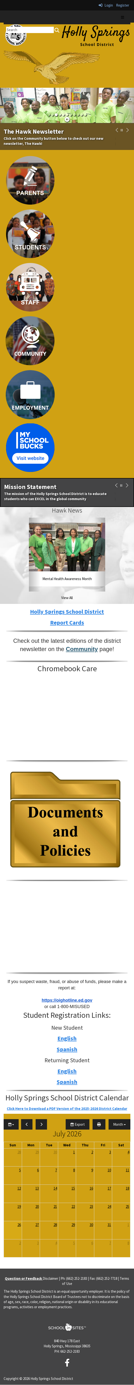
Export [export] (77, 1124)
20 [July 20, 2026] (37, 1206)
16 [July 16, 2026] (91, 1188)
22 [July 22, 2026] (73, 1206)
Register (122, 5)
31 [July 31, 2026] (109, 1224)
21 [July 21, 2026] (55, 1206)
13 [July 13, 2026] (37, 1188)
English (67, 1038)
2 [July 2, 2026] (92, 1152)
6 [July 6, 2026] (38, 1170)
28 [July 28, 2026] (55, 1224)
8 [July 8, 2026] (74, 1170)
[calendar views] (119, 1124)
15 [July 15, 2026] (73, 1188)
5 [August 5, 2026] (74, 1243)
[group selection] (11, 1124)
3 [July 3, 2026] (110, 1152)
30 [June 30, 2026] (55, 1152)
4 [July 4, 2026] (128, 1152)
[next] (41, 1124)
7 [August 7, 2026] (110, 1243)
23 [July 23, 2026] (91, 1206)
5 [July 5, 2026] (20, 1170)
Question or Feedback (24, 1278)
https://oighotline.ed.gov (67, 1000)
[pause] (67, 119)
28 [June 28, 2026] (19, 1152)
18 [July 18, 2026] (127, 1188)
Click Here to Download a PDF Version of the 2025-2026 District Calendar (67, 1108)
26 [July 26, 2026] (19, 1224)
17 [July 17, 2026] (109, 1188)
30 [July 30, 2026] (91, 1224)
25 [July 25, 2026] (127, 1206)
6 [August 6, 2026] (92, 1243)
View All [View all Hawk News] (67, 597)
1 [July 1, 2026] (74, 1152)
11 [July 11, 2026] (127, 1170)
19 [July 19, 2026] (19, 1206)
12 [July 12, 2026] (19, 1188)
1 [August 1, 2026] (128, 1224)
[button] (10, 105)
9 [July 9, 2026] (92, 1170)
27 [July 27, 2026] (37, 1224)
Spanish (67, 1049)
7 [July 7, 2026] (56, 1170)
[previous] (26, 1124)
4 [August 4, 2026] (56, 1243)
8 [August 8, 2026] (128, 1243)
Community (82, 649)
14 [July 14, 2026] (55, 1188)
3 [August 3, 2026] (38, 1243)
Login (106, 5)
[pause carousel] (122, 130)
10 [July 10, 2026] (109, 1170)
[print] (99, 1124)
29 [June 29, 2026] (37, 1152)
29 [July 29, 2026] (73, 1224)
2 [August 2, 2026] (20, 1243)
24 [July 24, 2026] (109, 1206)
